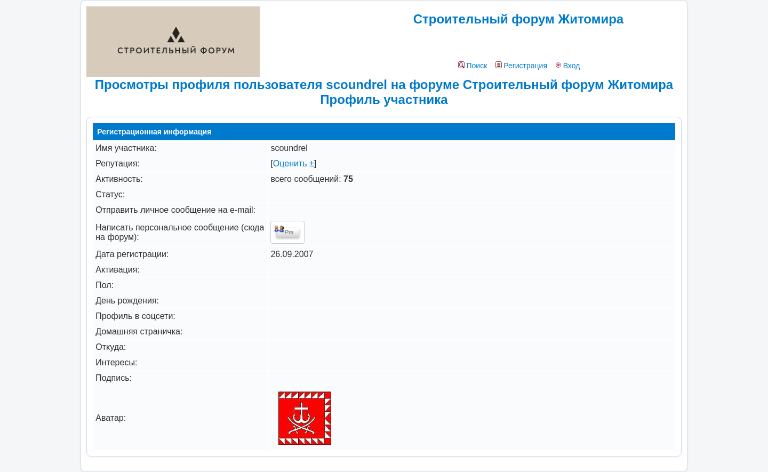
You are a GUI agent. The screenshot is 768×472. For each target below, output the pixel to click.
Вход (567, 65)
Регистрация (521, 65)
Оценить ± (293, 163)
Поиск (472, 65)
